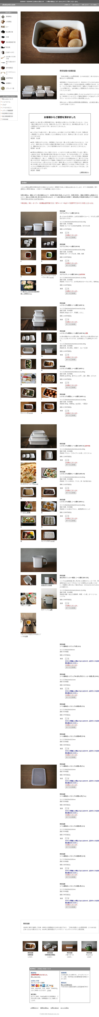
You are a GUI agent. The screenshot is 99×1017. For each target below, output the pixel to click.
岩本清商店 (9, 68)
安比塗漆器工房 (10, 42)
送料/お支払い (44, 1008)
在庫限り (8, 83)
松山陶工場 (9, 32)
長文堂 (8, 47)
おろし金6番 (26, 512)
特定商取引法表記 (7, 113)
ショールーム (6, 102)
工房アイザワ (10, 52)
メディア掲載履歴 (7, 110)
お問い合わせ (55, 1008)
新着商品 (8, 16)
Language (5, 119)
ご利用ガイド (34, 1008)
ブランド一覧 (10, 88)
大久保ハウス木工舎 (10, 57)
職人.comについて (7, 99)
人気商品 (8, 21)
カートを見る (65, 1008)
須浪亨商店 (9, 78)
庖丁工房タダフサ (10, 63)
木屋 (7, 37)
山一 (7, 27)
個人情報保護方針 (7, 116)
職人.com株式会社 (66, 985)
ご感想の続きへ (84, 172)
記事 (29, 605)
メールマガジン (7, 107)
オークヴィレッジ (10, 73)
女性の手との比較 (49, 584)
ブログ (4, 105)
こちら (49, 990)
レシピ (52, 277)
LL (49, 355)
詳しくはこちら (35, 977)
